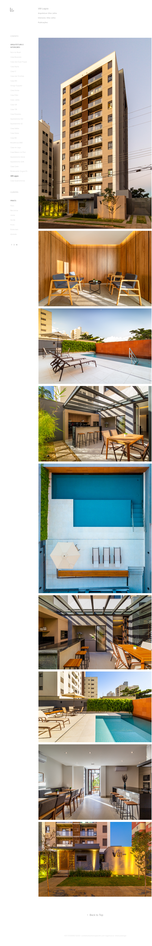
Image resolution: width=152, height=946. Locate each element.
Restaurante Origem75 (18, 171)
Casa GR (13, 104)
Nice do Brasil (15, 52)
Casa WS (13, 81)
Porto (12, 224)
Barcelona (14, 210)
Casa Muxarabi (15, 57)
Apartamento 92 (16, 123)
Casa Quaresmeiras (17, 180)
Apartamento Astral (17, 157)
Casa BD (13, 138)
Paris (12, 205)
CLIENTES (14, 192)
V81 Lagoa (14, 176)
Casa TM (13, 109)
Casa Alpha (14, 66)
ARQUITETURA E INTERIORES (17, 45)
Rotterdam (14, 229)
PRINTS (13, 200)
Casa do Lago (15, 147)
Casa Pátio (14, 95)
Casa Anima (14, 90)
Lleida (12, 215)
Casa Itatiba (14, 128)
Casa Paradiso (15, 114)
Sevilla (12, 220)
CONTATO (14, 36)
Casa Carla (14, 166)
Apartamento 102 (16, 119)
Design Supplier (16, 85)
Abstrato (13, 234)
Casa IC (13, 71)
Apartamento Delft (17, 161)
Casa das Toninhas (17, 76)
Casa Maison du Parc (18, 152)
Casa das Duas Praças (18, 61)
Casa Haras (14, 133)
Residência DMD (16, 142)
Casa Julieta (14, 100)
